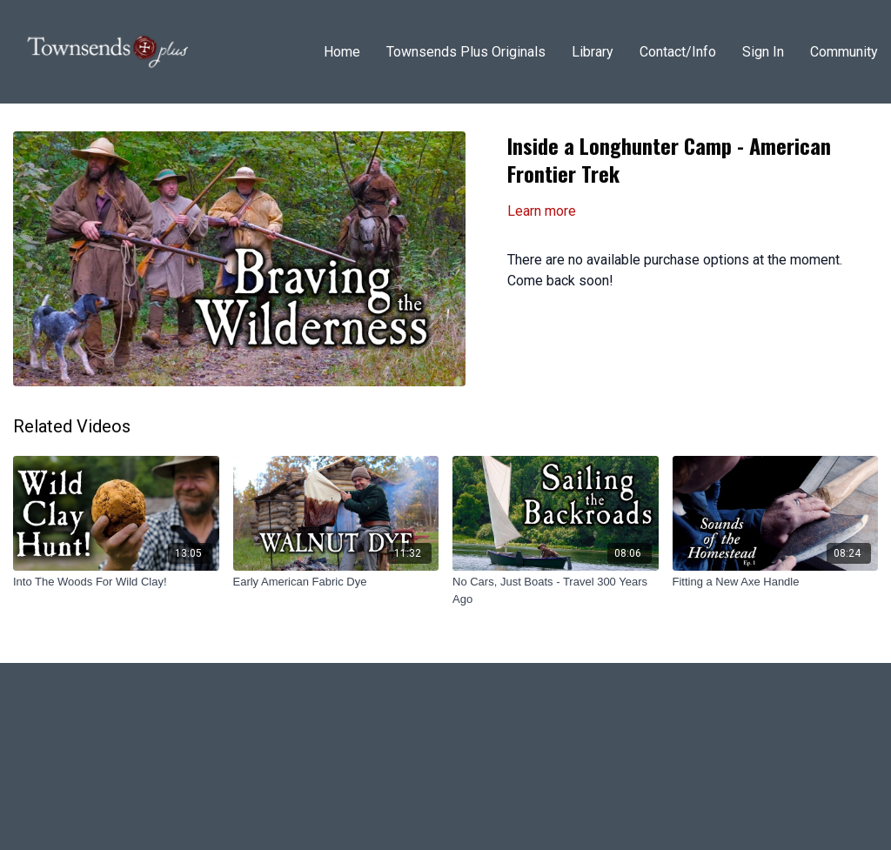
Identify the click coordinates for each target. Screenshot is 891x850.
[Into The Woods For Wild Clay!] (116, 582)
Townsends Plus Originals (466, 52)
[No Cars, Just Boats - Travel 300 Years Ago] (555, 590)
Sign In (763, 52)
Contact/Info (678, 52)
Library (592, 52)
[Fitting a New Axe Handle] (776, 582)
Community (844, 52)
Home (342, 52)
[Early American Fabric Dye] (336, 582)
